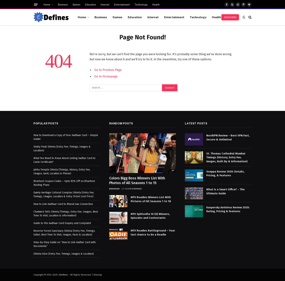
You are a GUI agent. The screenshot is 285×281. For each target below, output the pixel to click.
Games (76, 4)
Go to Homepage (106, 76)
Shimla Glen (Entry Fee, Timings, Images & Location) (63, 253)
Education (90, 4)
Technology (141, 4)
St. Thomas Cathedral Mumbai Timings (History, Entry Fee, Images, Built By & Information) (227, 157)
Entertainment (122, 4)
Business (63, 4)
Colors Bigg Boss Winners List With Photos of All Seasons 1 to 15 (137, 180)
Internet (105, 4)
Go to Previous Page (108, 70)
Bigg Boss (114, 189)
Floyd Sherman (133, 189)
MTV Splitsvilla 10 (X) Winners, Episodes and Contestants (150, 215)
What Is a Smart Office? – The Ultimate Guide (225, 191)
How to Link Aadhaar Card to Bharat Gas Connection (63, 204)
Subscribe (230, 17)
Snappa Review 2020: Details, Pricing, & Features (225, 173)
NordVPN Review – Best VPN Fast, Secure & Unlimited (228, 137)
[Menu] (36, 5)
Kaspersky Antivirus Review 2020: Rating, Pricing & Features (228, 209)
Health (156, 4)
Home (47, 4)
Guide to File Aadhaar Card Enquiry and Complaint (62, 223)
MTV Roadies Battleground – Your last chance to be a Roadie (153, 232)
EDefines (63, 274)
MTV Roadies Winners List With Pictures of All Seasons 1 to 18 (151, 199)
